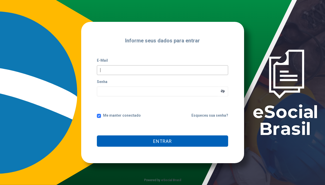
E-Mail (102, 60)
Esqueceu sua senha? (209, 115)
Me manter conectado (122, 115)
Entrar (162, 141)
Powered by (162, 180)
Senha (102, 82)
